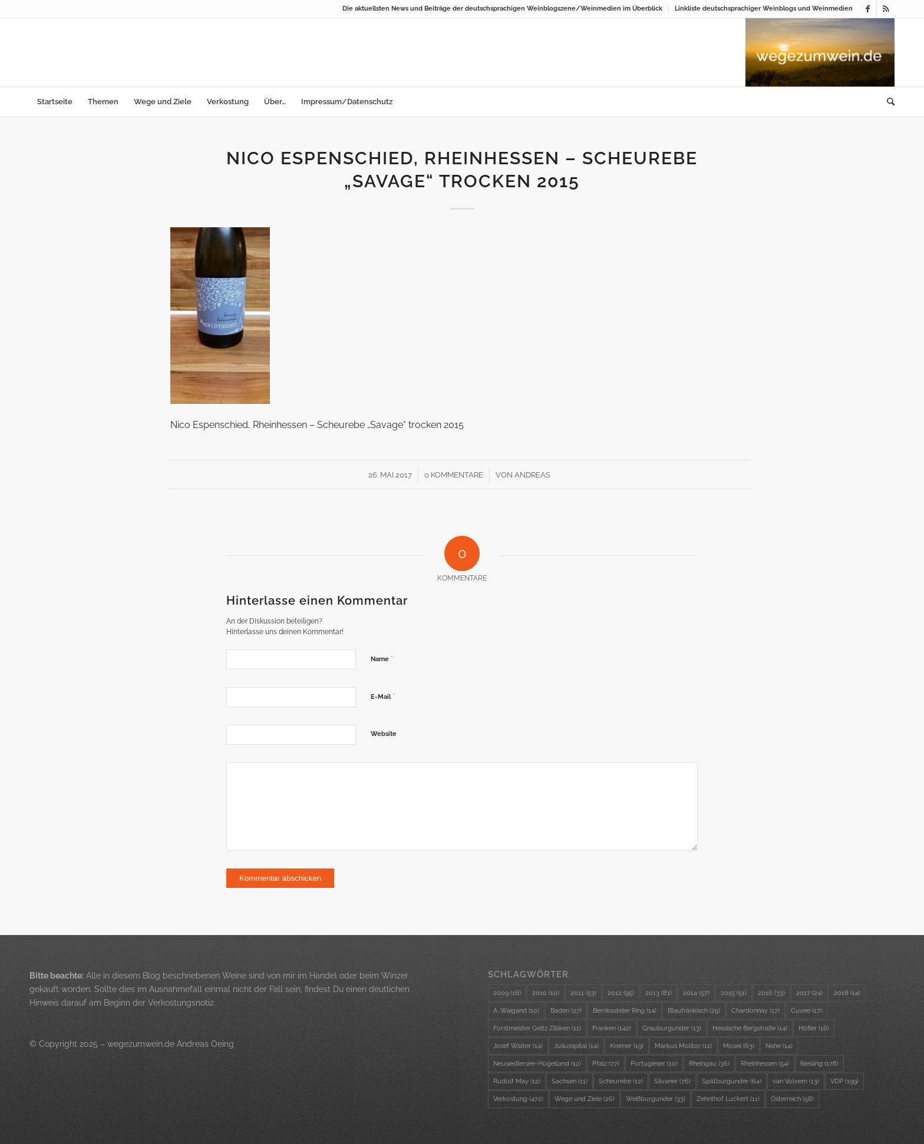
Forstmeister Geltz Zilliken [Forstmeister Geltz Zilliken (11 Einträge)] (537, 1028)
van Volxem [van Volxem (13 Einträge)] (796, 1081)
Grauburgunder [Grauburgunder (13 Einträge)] (671, 1028)
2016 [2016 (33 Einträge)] (771, 993)
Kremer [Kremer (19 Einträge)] (627, 1046)
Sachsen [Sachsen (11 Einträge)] (570, 1081)
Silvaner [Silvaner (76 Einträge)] (672, 1081)
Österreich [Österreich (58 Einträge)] (792, 1099)
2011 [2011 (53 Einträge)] (583, 993)
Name (382, 658)
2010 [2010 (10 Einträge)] (545, 993)
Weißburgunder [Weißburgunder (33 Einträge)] (655, 1099)
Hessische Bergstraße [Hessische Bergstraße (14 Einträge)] (749, 1028)
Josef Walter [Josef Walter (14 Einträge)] (518, 1046)
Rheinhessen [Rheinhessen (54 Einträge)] (765, 1063)
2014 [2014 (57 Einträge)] (696, 993)
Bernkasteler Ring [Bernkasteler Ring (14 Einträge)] (624, 1010)
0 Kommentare (453, 474)
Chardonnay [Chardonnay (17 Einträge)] (755, 1010)
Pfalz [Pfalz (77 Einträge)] (605, 1063)
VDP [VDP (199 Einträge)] (844, 1081)
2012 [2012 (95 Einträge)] (621, 993)
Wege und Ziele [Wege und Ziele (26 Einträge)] (585, 1099)
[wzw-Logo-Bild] (820, 52)
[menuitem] (502, 9)
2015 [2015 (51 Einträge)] (734, 993)
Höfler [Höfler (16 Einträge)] (813, 1028)
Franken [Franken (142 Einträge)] (611, 1028)
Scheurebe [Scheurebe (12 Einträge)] (621, 1081)
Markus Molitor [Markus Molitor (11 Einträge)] (683, 1046)
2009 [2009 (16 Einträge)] (507, 993)
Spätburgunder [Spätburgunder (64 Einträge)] (731, 1081)
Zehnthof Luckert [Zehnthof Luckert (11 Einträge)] (728, 1099)
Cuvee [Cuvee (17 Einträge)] (806, 1010)
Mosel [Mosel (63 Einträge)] (738, 1046)
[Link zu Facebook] (867, 9)
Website (384, 734)
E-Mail (383, 696)
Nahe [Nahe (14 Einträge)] (779, 1046)
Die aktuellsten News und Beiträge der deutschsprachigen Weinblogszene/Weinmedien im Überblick (502, 8)
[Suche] (887, 102)
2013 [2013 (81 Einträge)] (658, 993)
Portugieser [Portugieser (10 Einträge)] (654, 1063)
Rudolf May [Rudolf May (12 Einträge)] (516, 1081)
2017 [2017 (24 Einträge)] (809, 993)
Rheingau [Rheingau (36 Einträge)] (709, 1063)
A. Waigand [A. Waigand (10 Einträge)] (516, 1010)
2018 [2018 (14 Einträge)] (847, 993)
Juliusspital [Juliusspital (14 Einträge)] (576, 1046)
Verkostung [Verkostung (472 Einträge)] (518, 1099)
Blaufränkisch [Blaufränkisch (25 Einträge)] (694, 1010)
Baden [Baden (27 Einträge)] (566, 1010)
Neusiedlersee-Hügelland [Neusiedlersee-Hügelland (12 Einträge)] (537, 1063)
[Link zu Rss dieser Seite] (886, 9)
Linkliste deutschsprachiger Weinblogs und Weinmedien (764, 8)
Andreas (532, 474)
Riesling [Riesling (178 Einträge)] (819, 1063)
